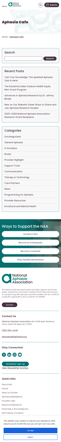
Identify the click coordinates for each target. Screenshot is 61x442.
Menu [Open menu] (4, 6)
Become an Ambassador (30, 242)
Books (7, 154)
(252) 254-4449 (10, 330)
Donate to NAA (30, 234)
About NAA (7, 384)
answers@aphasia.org (14, 336)
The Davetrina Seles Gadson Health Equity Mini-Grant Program (27, 88)
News (7, 188)
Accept (30, 430)
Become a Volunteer (31, 251)
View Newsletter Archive (15, 367)
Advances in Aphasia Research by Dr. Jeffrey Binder (29, 97)
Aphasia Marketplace (12, 396)
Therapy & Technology (16, 177)
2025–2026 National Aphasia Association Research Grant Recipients (27, 115)
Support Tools (12, 165)
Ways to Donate (10, 392)
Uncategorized (12, 136)
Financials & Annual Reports (15, 409)
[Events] (51, 5)
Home (5, 36)
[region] (30, 429)
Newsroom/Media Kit (12, 404)
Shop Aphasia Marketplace (30, 259)
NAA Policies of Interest (12, 413)
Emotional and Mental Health (20, 206)
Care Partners (12, 183)
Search (9, 52)
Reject (30, 437)
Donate (9, 304)
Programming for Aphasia (18, 194)
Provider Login (8, 400)
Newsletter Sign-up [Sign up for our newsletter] (15, 364)
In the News (10, 148)
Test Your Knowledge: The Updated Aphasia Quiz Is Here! (28, 79)
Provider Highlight (14, 159)
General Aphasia (13, 142)
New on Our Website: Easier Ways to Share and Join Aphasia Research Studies (30, 106)
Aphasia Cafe (15, 22)
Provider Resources (15, 200)
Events (5, 388)
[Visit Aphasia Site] (14, 4)
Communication (13, 171)
